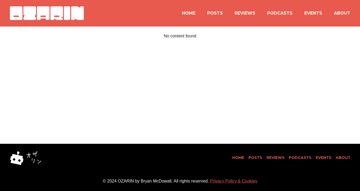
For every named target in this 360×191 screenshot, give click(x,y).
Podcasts (280, 13)
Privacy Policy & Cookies (233, 181)
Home (188, 13)
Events (313, 13)
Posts (215, 13)
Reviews (245, 13)
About (342, 13)
